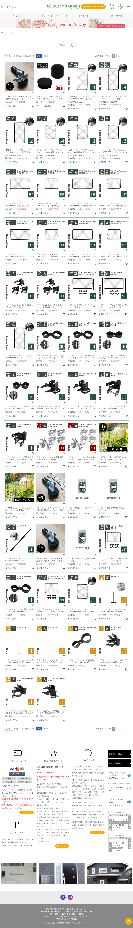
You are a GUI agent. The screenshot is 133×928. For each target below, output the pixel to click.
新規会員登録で (93, 7)
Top (2, 32)
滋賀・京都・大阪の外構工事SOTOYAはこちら (117, 775)
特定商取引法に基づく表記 (66, 919)
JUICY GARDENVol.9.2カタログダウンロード (118, 802)
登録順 (45, 56)
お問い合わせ (11, 7)
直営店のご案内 (115, 754)
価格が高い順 (30, 56)
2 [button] (116, 56)
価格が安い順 (18, 56)
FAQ (1, 7)
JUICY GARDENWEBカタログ (116, 788)
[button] (127, 56)
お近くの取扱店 (115, 763)
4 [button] (123, 56)
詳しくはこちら (26, 812)
